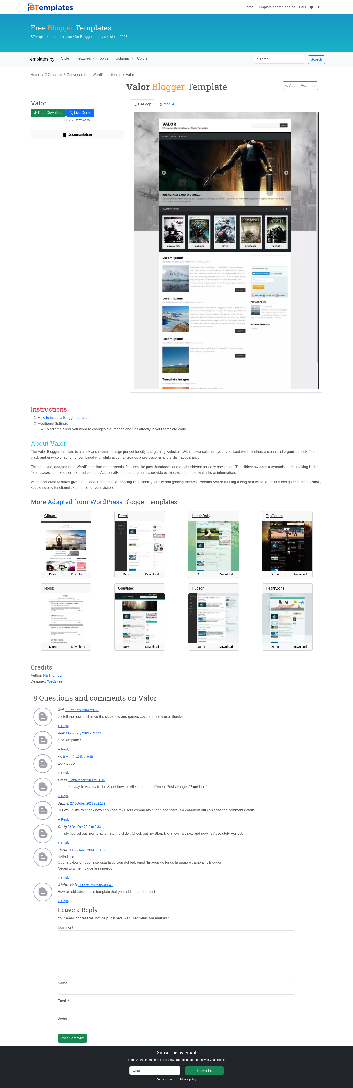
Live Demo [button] (80, 113)
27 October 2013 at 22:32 (87, 803)
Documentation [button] (77, 135)
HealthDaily (201, 516)
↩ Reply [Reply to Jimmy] (63, 819)
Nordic (49, 588)
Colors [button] (143, 58)
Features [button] (84, 58)
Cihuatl (50, 516)
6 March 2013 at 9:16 (78, 756)
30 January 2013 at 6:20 (82, 710)
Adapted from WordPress (85, 502)
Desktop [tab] (142, 104)
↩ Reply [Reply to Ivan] (63, 749)
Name (64, 983)
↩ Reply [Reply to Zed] (63, 726)
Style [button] (65, 58)
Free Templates (71, 27)
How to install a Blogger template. (64, 418)
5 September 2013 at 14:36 (86, 780)
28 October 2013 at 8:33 (84, 827)
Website (64, 1019)
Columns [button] (123, 58)
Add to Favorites (300, 85)
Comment (65, 927)
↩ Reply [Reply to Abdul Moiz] (63, 901)
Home (249, 6)
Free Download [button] (48, 113)
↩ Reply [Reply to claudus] (63, 877)
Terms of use (164, 1079)
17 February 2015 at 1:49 (95, 885)
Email (63, 1001)
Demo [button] (53, 574)
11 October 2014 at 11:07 (88, 850)
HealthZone (275, 588)
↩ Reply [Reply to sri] (63, 772)
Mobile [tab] (166, 104)
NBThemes (52, 675)
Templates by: (42, 59)
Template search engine (276, 7)
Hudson (198, 588)
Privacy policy (188, 1079)
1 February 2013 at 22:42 (83, 733)
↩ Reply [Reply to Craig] (63, 796)
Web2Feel (55, 681)
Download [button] (78, 574)
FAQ (302, 7)
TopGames (274, 516)
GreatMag (126, 588)
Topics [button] (103, 58)
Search (316, 59)
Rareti (123, 516)
